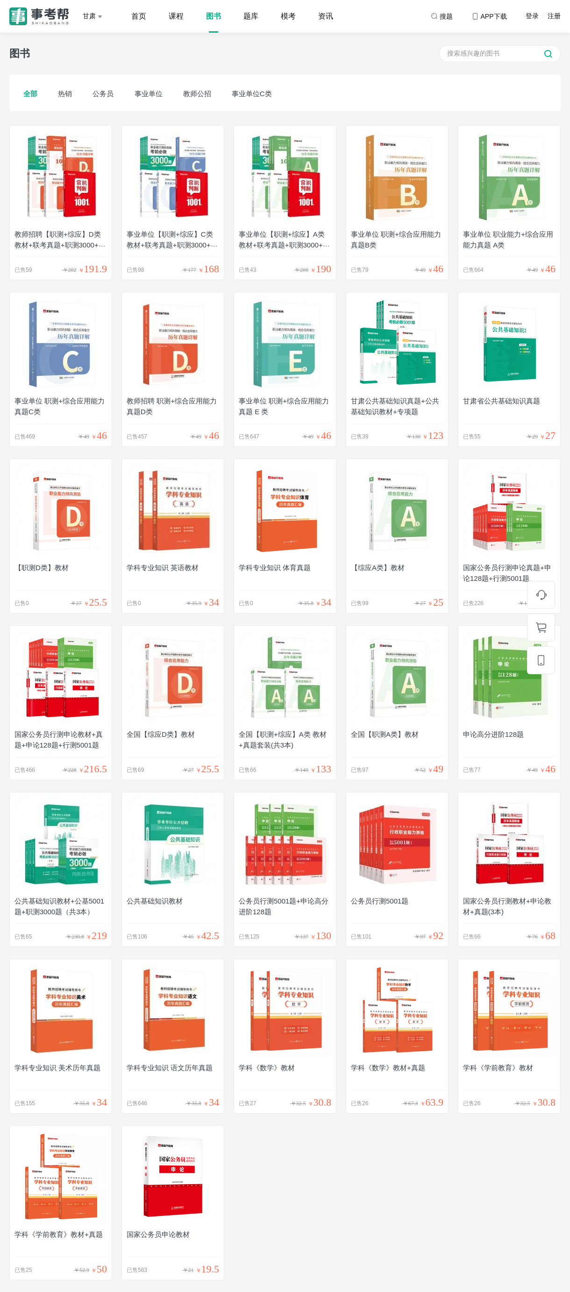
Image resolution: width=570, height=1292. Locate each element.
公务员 (103, 93)
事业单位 (149, 93)
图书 (213, 16)
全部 (30, 93)
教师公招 (197, 93)
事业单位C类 (252, 93)
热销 (65, 93)
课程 (176, 16)
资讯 (325, 16)
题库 (250, 16)
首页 (138, 16)
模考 (288, 16)
